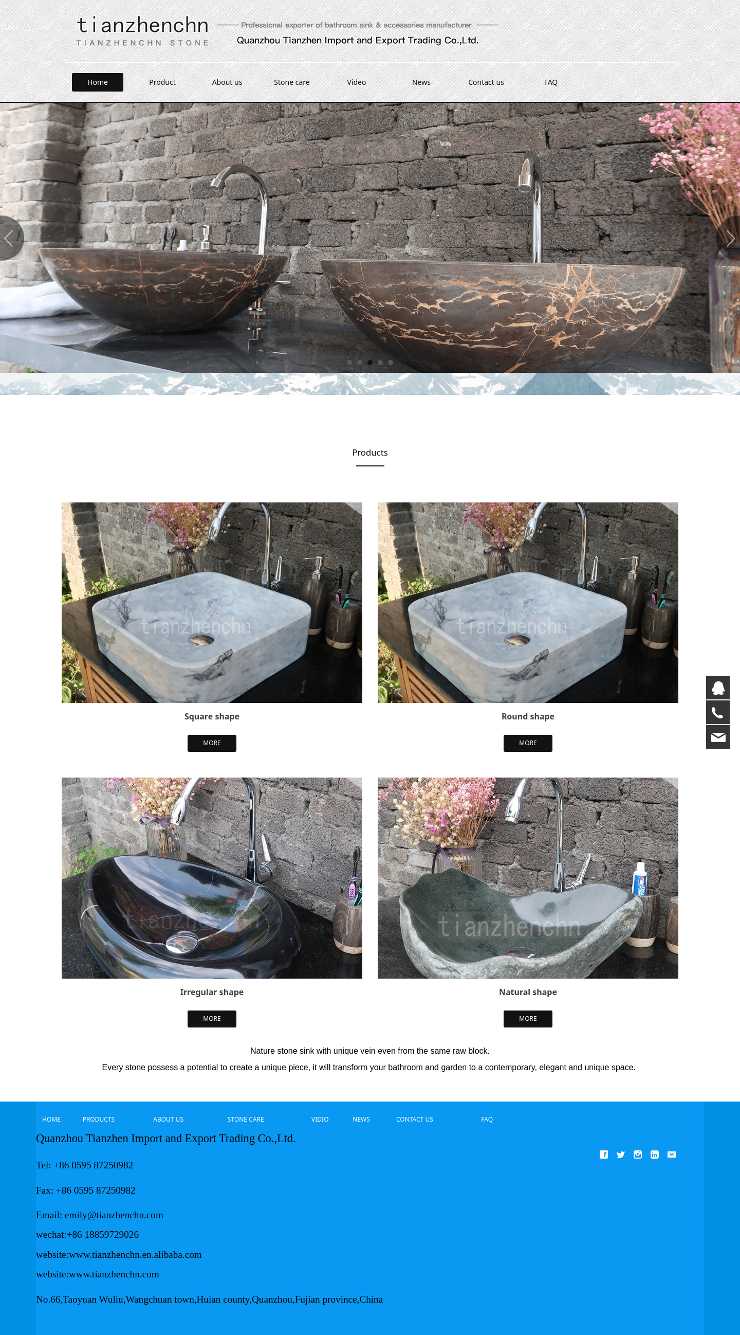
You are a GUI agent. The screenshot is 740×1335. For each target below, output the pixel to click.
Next (726, 238)
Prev (14, 238)
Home (97, 82)
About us (227, 82)
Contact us (486, 82)
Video (356, 82)
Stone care (291, 82)
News (421, 82)
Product (162, 82)
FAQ (551, 82)
